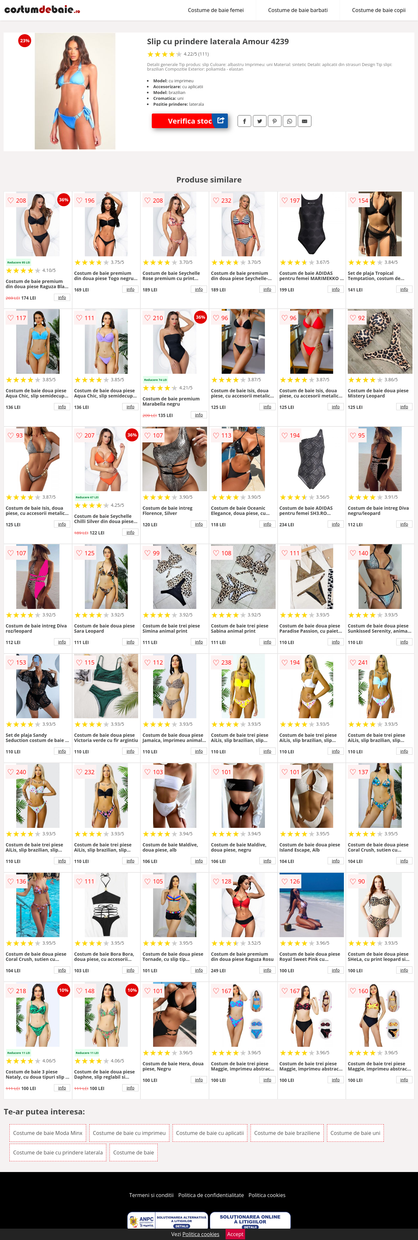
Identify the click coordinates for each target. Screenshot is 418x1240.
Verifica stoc (198, 121)
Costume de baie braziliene (287, 1133)
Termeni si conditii (151, 1195)
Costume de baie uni (355, 1133)
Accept (235, 1234)
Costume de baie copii (379, 10)
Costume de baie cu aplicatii (210, 1133)
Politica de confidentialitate (211, 1195)
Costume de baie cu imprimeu (129, 1133)
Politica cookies (267, 1195)
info (62, 297)
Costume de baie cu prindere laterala (58, 1152)
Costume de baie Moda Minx (47, 1133)
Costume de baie (133, 1152)
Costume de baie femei (216, 10)
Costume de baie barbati (298, 10)
